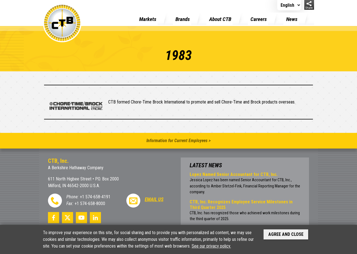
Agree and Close (285, 234)
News (291, 19)
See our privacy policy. (211, 246)
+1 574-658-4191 (95, 196)
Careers (258, 19)
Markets (147, 19)
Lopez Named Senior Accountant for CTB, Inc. (234, 174)
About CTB (220, 19)
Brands (182, 19)
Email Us (154, 199)
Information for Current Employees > (178, 140)
